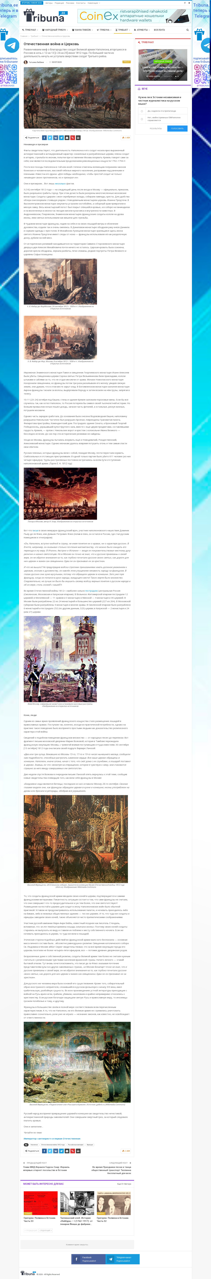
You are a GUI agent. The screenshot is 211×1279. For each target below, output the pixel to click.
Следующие (46, 1230)
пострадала (91, 590)
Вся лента (159, 30)
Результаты (156, 128)
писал (35, 530)
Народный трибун (54, 30)
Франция (90, 1145)
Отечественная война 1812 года (53, 1145)
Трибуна (103, 30)
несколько (60, 183)
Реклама (70, 3)
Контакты (81, 3)
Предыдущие (31, 1230)
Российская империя (75, 1145)
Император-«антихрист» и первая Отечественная (52, 1138)
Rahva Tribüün (81, 30)
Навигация (93, 3)
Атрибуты (141, 30)
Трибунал (29, 30)
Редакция (59, 3)
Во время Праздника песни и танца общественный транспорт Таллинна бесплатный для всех (111, 1170)
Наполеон (34, 1145)
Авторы (49, 3)
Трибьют (122, 30)
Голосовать (177, 128)
